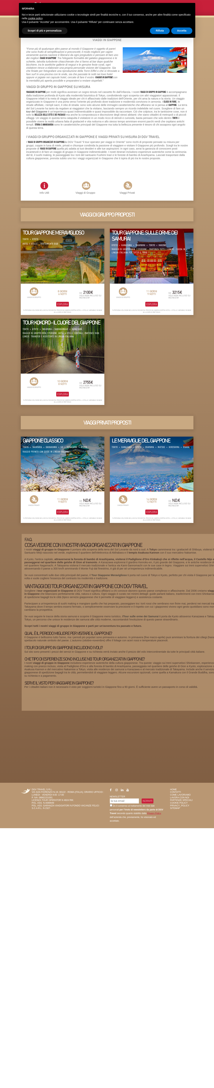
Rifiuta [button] (160, 30)
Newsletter (117, 796)
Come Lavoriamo (180, 795)
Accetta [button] (181, 30)
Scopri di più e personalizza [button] (45, 30)
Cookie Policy (179, 803)
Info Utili (44, 187)
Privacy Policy (154, 813)
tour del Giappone (36, 111)
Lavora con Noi (179, 797)
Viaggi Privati (127, 192)
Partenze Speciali (181, 800)
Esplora (62, 304)
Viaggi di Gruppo (85, 192)
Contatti (175, 792)
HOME (173, 789)
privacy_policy (179, 805)
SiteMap (175, 808)
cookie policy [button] (35, 18)
